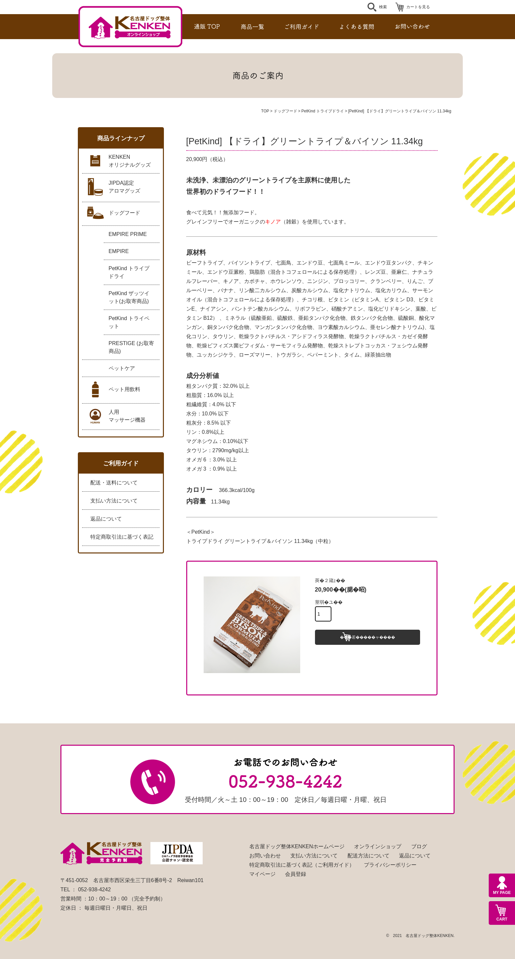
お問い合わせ (265, 855)
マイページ (262, 874)
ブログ (419, 846)
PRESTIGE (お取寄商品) (131, 347)
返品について (106, 519)
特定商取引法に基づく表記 (121, 537)
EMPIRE (119, 251)
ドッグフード (285, 111)
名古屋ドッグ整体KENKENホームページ (297, 846)
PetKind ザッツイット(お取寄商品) (129, 297)
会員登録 (295, 874)
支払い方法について (114, 500)
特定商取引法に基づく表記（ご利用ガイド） (301, 865)
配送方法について (368, 855)
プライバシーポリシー (390, 865)
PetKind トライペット (129, 322)
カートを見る (418, 7)
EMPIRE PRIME (128, 234)
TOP (265, 111)
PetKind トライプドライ (323, 111)
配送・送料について (114, 482)
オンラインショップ (377, 846)
